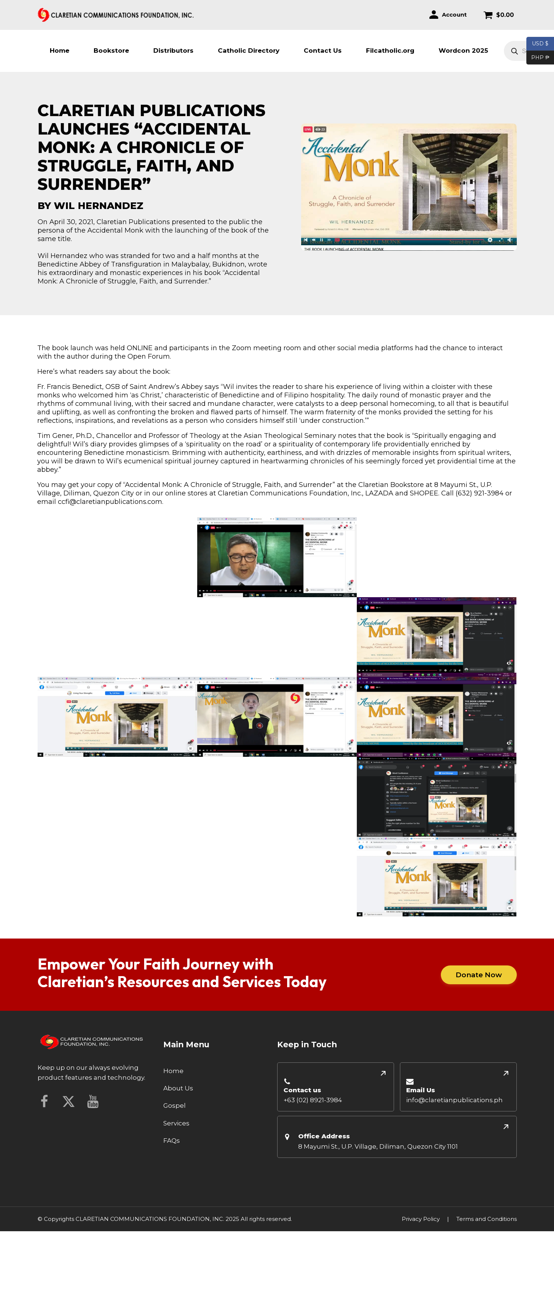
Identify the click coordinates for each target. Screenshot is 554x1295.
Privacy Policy (421, 1218)
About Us (178, 1088)
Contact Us (323, 50)
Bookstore (111, 50)
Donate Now (479, 974)
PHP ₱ (538, 58)
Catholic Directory (248, 50)
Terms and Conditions (486, 1218)
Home (59, 50)
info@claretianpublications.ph (454, 1100)
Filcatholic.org (390, 50)
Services (176, 1123)
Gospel (174, 1105)
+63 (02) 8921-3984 (312, 1100)
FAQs (171, 1140)
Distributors (173, 50)
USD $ (540, 44)
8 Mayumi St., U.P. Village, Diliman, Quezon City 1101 (378, 1146)
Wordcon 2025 (463, 50)
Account (454, 14)
